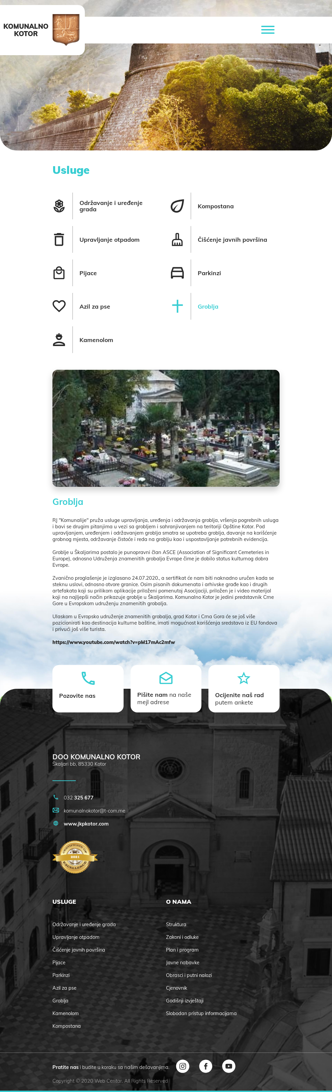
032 (73, 797)
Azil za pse (64, 988)
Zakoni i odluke (182, 937)
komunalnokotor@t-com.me (88, 810)
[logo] (65, 30)
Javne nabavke (182, 963)
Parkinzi (60, 975)
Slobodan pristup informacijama (201, 1013)
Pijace (58, 963)
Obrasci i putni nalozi (189, 975)
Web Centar (108, 1081)
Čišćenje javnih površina (78, 950)
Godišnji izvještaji (184, 1001)
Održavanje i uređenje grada (84, 924)
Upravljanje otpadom (76, 937)
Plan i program (182, 950)
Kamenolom (65, 1013)
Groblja (60, 1001)
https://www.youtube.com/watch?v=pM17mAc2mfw (113, 642)
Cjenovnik (176, 988)
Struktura (176, 924)
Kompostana (66, 1026)
